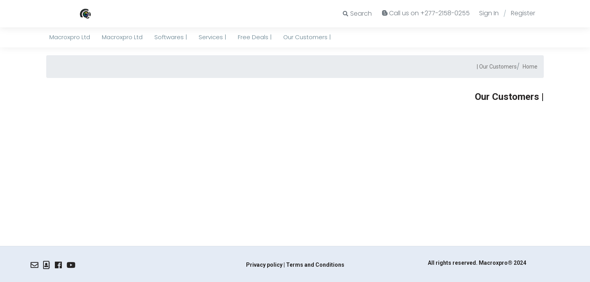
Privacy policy (264, 265)
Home (530, 66)
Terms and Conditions (315, 265)
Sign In (489, 13)
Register (523, 13)
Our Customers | (497, 66)
